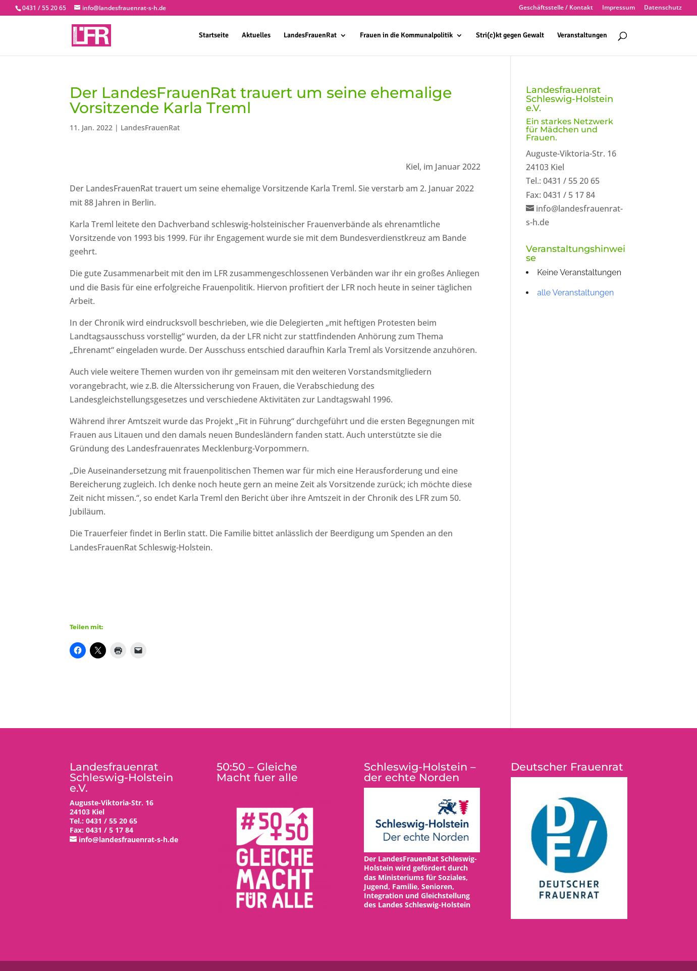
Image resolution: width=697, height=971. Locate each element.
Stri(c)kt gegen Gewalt (510, 35)
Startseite (214, 35)
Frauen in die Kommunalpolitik (406, 35)
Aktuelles (256, 35)
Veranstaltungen (582, 35)
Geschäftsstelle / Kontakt (556, 8)
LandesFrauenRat (310, 35)
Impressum (618, 8)
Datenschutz (663, 8)
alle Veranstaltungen (575, 292)
